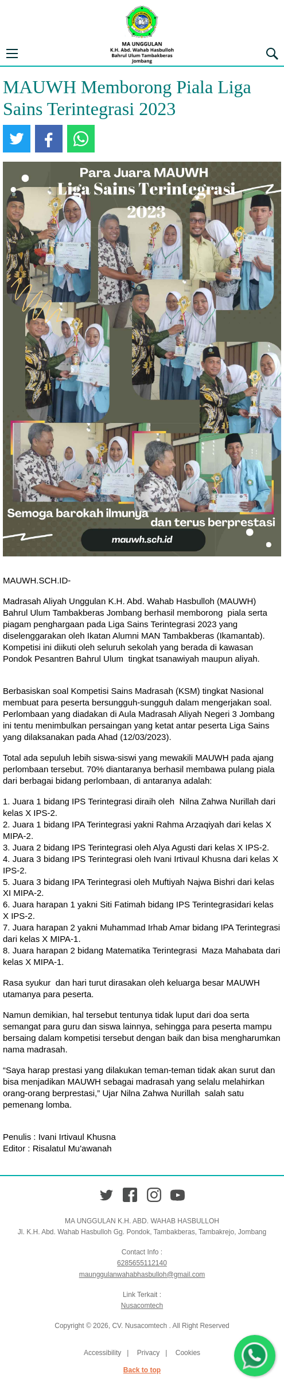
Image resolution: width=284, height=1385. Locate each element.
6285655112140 (142, 1263)
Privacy (148, 1353)
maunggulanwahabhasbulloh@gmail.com (142, 1274)
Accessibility (102, 1353)
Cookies (188, 1353)
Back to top (142, 1370)
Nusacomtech (142, 1306)
